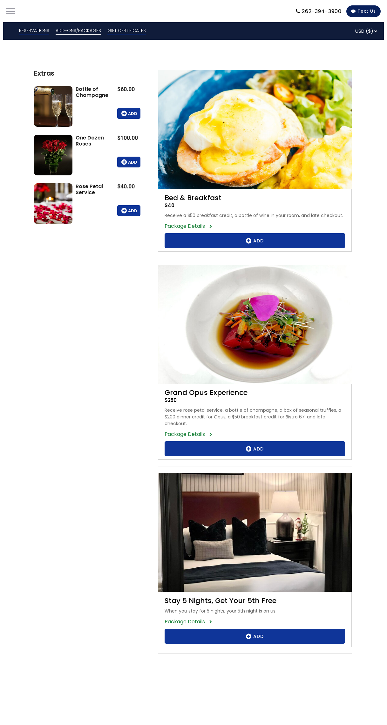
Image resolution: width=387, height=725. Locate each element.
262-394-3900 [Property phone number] (322, 11)
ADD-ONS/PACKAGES (78, 30)
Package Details (187, 226)
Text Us (363, 11)
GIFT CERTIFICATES (126, 30)
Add (128, 113)
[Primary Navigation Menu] (10, 11)
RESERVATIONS (34, 30)
